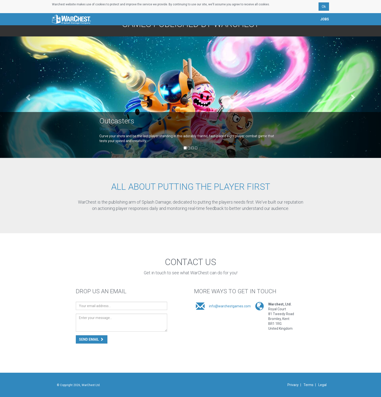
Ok (324, 6)
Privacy (293, 385)
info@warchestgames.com (230, 306)
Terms (308, 385)
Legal (322, 385)
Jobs (324, 19)
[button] (28, 97)
